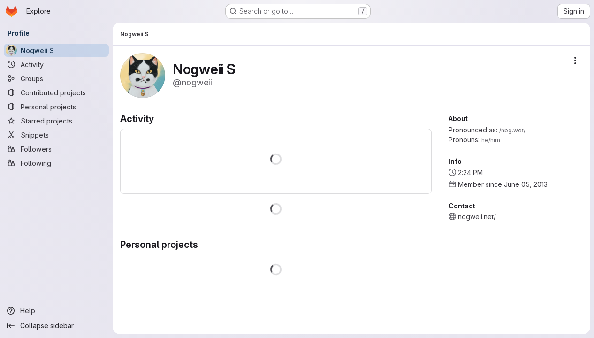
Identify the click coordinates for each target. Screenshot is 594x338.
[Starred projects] (56, 120)
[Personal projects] (56, 106)
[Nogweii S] (56, 50)
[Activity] (56, 64)
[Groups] (56, 78)
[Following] (56, 162)
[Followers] (56, 148)
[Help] (56, 310)
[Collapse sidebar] (56, 325)
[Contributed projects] (56, 92)
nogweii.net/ (477, 217)
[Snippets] (56, 134)
